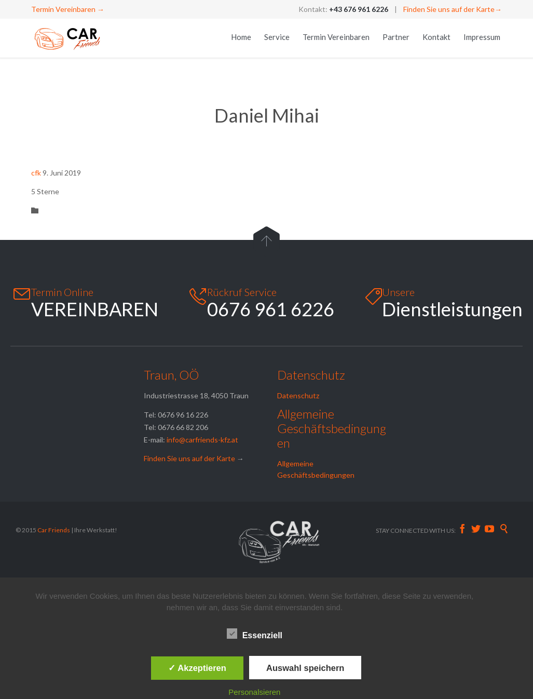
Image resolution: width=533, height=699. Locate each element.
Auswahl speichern (305, 668)
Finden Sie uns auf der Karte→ (452, 9)
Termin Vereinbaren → (67, 9)
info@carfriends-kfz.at (202, 439)
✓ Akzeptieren (197, 668)
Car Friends (54, 530)
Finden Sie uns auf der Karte (189, 458)
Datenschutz (298, 395)
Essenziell (254, 633)
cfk (36, 172)
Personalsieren (254, 692)
